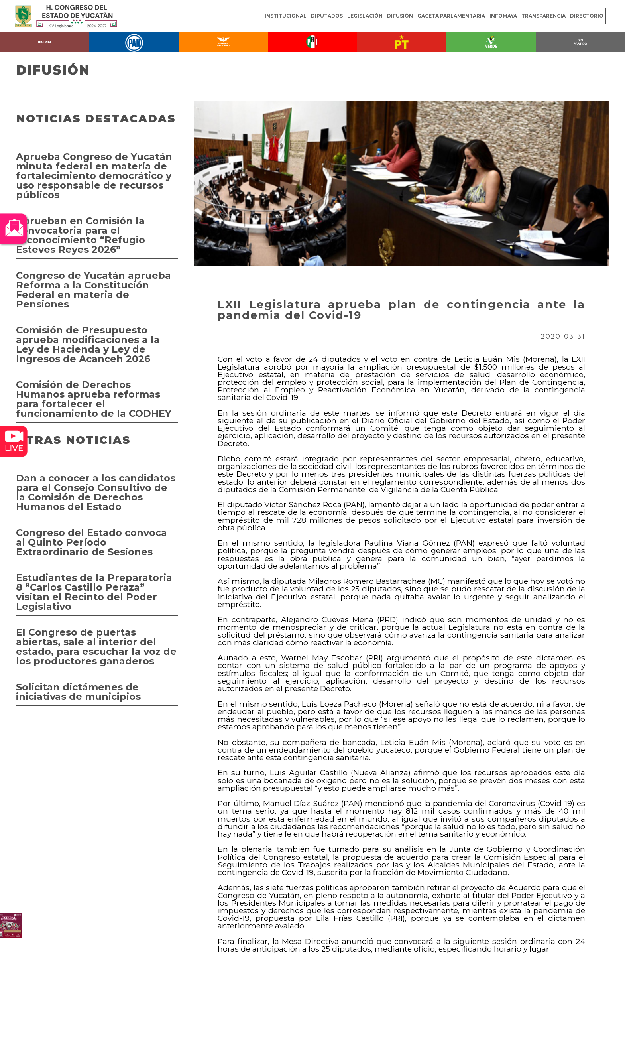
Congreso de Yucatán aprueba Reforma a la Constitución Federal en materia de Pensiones (93, 290)
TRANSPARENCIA (543, 16)
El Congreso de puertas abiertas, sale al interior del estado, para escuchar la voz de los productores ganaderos (96, 647)
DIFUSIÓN (400, 16)
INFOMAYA (503, 16)
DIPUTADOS (327, 16)
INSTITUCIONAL (286, 16)
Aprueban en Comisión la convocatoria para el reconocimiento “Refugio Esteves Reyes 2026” (80, 235)
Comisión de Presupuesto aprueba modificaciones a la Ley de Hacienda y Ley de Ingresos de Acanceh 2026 (88, 344)
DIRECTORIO (586, 16)
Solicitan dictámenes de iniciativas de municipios (78, 691)
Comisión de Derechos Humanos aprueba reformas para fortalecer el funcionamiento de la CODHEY (93, 399)
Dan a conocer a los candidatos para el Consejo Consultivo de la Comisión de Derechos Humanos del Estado (95, 492)
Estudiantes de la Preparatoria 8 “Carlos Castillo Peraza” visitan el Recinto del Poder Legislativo (94, 592)
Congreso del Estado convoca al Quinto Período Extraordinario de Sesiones (91, 542)
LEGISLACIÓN (365, 16)
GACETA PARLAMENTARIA (451, 16)
